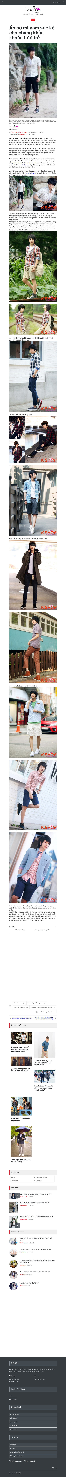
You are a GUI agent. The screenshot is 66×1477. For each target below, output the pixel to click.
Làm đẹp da (23, 1252)
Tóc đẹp (12, 1448)
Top (52, 1468)
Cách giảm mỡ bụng (16, 1456)
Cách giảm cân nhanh (17, 1452)
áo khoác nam (24, 165)
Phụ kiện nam (38, 1180)
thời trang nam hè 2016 (21, 1007)
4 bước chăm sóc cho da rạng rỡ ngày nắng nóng (35, 1249)
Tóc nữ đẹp (13, 1418)
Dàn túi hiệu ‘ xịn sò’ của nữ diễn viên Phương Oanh (36, 1216)
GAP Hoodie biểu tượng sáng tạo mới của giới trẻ (35, 1194)
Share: (11, 927)
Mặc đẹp (13, 1445)
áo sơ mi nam (30, 173)
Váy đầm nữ (14, 1429)
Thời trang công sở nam (18, 132)
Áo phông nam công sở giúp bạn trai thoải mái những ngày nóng (44, 1018)
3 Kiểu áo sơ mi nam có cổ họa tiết (22, 1018)
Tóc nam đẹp (14, 1414)
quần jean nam (17, 163)
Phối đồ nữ (23, 1274)
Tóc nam (13, 1177)
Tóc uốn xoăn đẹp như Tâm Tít (29, 1283)
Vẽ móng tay (14, 1425)
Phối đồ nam (14, 1180)
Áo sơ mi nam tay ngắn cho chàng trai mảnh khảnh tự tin (43, 1063)
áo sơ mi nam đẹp (19, 1003)
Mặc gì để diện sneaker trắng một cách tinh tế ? (35, 1272)
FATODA (22, 134)
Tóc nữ (21, 1285)
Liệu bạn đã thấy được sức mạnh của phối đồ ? (35, 1202)
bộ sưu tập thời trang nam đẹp (37, 1003)
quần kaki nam (31, 163)
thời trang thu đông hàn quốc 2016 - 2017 (43, 1007)
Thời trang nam (24, 1242)
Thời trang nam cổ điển (40, 1177)
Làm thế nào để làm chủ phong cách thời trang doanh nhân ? (43, 1088)
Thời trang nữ (23, 1196)
